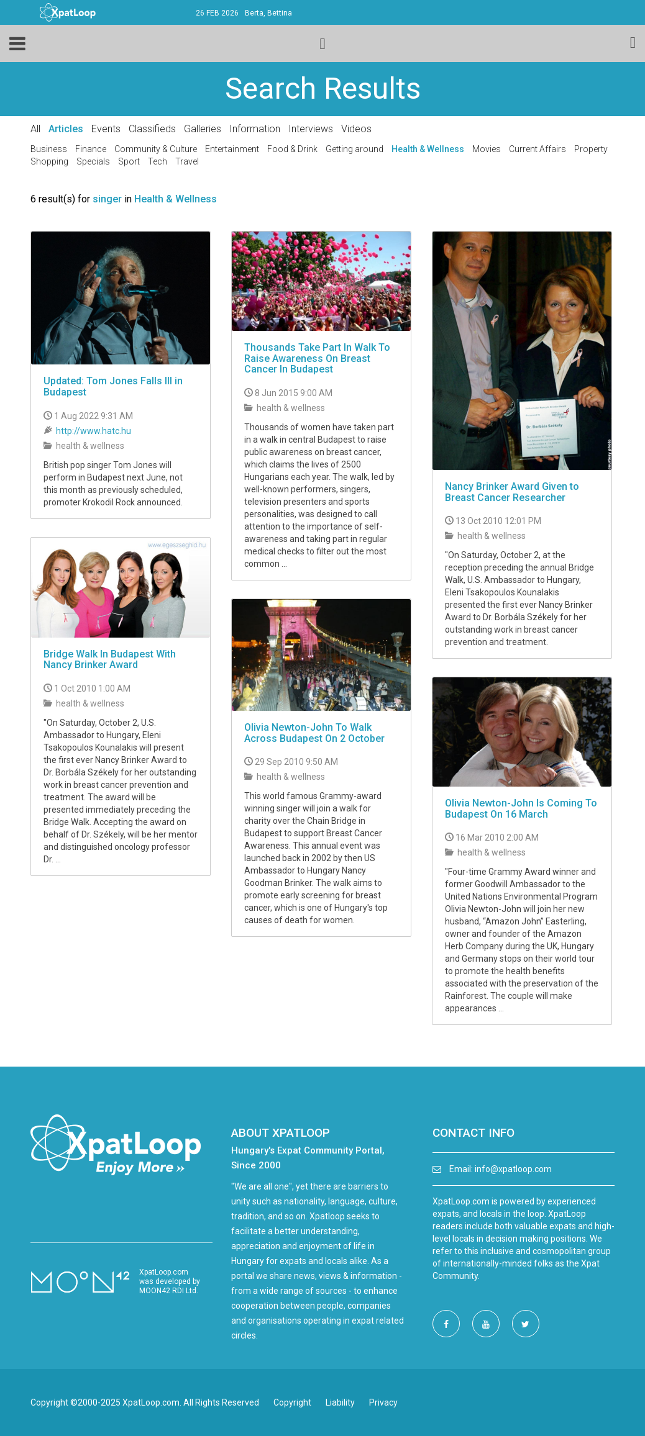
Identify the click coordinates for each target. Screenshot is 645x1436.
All (35, 129)
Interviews (310, 129)
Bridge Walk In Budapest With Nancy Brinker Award (109, 659)
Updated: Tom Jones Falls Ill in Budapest (113, 386)
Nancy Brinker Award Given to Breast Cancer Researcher (512, 492)
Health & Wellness (427, 149)
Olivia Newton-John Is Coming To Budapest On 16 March (521, 808)
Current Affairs (537, 149)
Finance (90, 149)
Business (48, 149)
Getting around (354, 149)
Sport (129, 161)
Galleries (202, 129)
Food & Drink (292, 149)
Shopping (49, 161)
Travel (187, 161)
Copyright (292, 1402)
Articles (65, 129)
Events (106, 129)
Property (591, 149)
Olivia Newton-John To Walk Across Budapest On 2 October (314, 732)
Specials (93, 161)
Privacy (383, 1402)
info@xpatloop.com (513, 1169)
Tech (157, 161)
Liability (340, 1402)
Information (254, 129)
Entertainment (232, 149)
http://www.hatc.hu (93, 431)
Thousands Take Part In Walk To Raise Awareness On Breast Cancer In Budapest (317, 358)
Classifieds (152, 129)
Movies (486, 149)
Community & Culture (155, 149)
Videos (356, 129)
